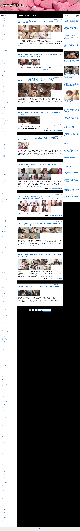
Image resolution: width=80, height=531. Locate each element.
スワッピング (4, 199)
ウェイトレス (4, 482)
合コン (3, 274)
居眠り (3, 291)
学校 (2, 83)
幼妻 (2, 326)
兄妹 (2, 330)
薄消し (3, 161)
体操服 (3, 112)
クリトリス (4, 365)
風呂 (2, 196)
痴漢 (2, 175)
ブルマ (3, 113)
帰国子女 (3, 34)
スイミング (4, 129)
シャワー (3, 317)
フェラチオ (4, 226)
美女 (2, 491)
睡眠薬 (3, 290)
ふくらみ (3, 471)
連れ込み (3, 395)
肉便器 (3, 217)
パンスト (3, 428)
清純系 (3, 61)
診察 (2, 522)
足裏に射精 (4, 247)
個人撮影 (3, 18)
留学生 (3, 301)
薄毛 (2, 67)
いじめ (3, 213)
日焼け (3, 240)
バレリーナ (4, 128)
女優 (2, 194)
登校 (2, 99)
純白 (2, 261)
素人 (2, 299)
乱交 (2, 425)
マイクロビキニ (5, 120)
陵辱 (2, 255)
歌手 (2, 483)
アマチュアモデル (5, 401)
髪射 (2, 171)
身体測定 (3, 412)
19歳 (3, 26)
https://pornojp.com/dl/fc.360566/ (55, 278)
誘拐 (2, 518)
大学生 (3, 263)
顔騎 (2, 319)
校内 (2, 85)
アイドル (3, 387)
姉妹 (2, 179)
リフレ (3, 303)
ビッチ (3, 362)
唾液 (2, 342)
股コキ (3, 469)
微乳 (2, 295)
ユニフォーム (4, 134)
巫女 (2, 185)
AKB (3, 145)
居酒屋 (3, 434)
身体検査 (3, 136)
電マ (2, 444)
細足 (2, 183)
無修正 (3, 21)
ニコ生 (3, 218)
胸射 (2, 209)
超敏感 (3, 506)
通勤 (2, 431)
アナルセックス (5, 331)
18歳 (3, 25)
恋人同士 (3, 525)
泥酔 (2, 503)
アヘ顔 (3, 515)
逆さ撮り (3, 285)
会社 (2, 479)
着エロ (3, 520)
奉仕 (2, 418)
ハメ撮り (3, 280)
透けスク (3, 328)
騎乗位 (3, 440)
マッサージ (4, 233)
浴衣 (2, 298)
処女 (2, 39)
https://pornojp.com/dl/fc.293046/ (55, 188)
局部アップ (4, 452)
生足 (2, 72)
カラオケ (3, 242)
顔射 (2, 44)
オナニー (3, 41)
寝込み (3, 349)
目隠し (3, 237)
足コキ (3, 229)
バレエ (3, 125)
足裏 (2, 147)
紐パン (3, 429)
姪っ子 (3, 201)
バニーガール (4, 339)
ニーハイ (3, 101)
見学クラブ (4, 510)
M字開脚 (3, 71)
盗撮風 (3, 488)
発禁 (2, 312)
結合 (2, 188)
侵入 (2, 456)
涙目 (2, 177)
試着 (2, 498)
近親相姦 (3, 474)
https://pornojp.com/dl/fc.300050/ (55, 156)
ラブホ (3, 344)
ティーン (3, 80)
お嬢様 (3, 461)
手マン (3, 485)
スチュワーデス (5, 180)
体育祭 (3, 90)
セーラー (3, 421)
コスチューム (4, 268)
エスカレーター (5, 384)
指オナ (3, 358)
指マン (3, 69)
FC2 (2, 58)
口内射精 (3, 399)
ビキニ (3, 172)
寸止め (3, 182)
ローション (4, 158)
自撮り (3, 59)
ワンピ (3, 142)
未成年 (3, 64)
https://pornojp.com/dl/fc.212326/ (55, 130)
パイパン (3, 66)
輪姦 (2, 304)
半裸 (2, 499)
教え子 (3, 36)
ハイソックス (4, 104)
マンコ (3, 323)
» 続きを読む (45, 69)
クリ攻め (3, 63)
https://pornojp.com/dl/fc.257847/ (55, 247)
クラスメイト (4, 78)
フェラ (3, 347)
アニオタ (3, 423)
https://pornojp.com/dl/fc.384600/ (55, 104)
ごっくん (3, 453)
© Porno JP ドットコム (40, 528)
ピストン (3, 244)
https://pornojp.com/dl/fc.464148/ (55, 215)
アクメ (3, 403)
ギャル (3, 334)
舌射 (2, 296)
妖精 (2, 439)
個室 (2, 245)
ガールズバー (4, 155)
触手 (2, 250)
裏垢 (2, 37)
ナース (3, 288)
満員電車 (3, 514)
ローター (3, 512)
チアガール (4, 123)
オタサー (3, 293)
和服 (2, 234)
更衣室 (3, 88)
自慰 (2, 210)
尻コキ (3, 239)
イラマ (3, 212)
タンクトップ (4, 258)
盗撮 (2, 53)
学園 (2, 82)
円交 (2, 360)
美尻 (2, 283)
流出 (2, 236)
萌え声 (3, 153)
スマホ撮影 (4, 221)
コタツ (3, 266)
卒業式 (3, 390)
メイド (3, 350)
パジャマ (3, 346)
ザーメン (3, 325)
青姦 (2, 164)
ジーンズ (3, 150)
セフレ (3, 437)
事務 (2, 248)
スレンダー (4, 133)
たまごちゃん (4, 17)
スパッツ (3, 156)
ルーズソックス (5, 102)
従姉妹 (3, 264)
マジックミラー (5, 414)
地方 (2, 139)
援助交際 (3, 20)
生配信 (3, 56)
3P (2, 407)
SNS (3, 190)
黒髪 (2, 376)
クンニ (3, 207)
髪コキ (3, 225)
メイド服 (3, 477)
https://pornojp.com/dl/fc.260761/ (55, 71)
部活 (2, 96)
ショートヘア (4, 279)
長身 (2, 504)
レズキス (3, 166)
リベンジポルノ (5, 50)
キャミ (3, 314)
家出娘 (3, 47)
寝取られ (3, 404)
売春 (2, 52)
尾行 (2, 167)
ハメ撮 (3, 45)
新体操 (3, 121)
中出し (3, 42)
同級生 (3, 77)
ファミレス (4, 220)
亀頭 (2, 501)
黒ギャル (3, 223)
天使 (2, 507)
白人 (2, 205)
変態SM (3, 480)
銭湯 (2, 55)
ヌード (3, 460)
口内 (2, 373)
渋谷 (2, 260)
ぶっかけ (3, 509)
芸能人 (3, 391)
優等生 (3, 388)
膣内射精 (3, 272)
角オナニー (4, 309)
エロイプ (3, 495)
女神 (2, 455)
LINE (3, 385)
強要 (2, 252)
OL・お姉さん (5, 231)
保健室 (3, 86)
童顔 (2, 467)
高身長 (3, 463)
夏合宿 (3, 98)
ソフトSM (4, 366)
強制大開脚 (4, 517)
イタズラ (3, 49)
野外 (2, 382)
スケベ (3, 380)
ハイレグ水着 (4, 315)
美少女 (3, 29)
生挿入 (3, 287)
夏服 (2, 110)
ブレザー (3, 107)
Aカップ (3, 368)
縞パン (3, 322)
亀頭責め (3, 341)
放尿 (2, 271)
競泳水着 (3, 118)
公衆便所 (3, 311)
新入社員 (3, 406)
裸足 (2, 458)
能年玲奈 (3, 490)
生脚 (2, 363)
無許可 (3, 445)
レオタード (4, 126)
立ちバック (4, 338)
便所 (2, 466)
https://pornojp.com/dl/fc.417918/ (55, 304)
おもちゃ (3, 187)
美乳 (2, 487)
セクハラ (3, 336)
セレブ (3, 450)
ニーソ (3, 370)
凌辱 (2, 409)
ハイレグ (3, 137)
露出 (2, 74)
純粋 (2, 193)
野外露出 (3, 377)
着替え (3, 354)
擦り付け (3, 148)
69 (2, 436)
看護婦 (3, 352)
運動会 (3, 94)
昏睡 (2, 464)
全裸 (2, 475)
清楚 (2, 28)
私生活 (3, 204)
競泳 (2, 215)
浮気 (2, 415)
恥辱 (2, 197)
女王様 (3, 357)
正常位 (3, 228)
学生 (2, 31)
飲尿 (2, 169)
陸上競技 (3, 131)
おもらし (3, 433)
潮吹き (3, 141)
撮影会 (3, 523)
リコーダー (4, 307)
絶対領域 (3, 105)
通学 (2, 472)
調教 (2, 163)
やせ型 (3, 398)
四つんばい (4, 174)
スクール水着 (4, 117)
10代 (3, 23)
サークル (3, 282)
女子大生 (3, 33)
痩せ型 (3, 191)
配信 (2, 269)
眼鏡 (2, 496)
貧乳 (2, 159)
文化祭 (3, 420)
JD (2, 75)
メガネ (3, 410)
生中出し (3, 393)
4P (2, 379)
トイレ (3, 374)
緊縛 (2, 276)
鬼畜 (2, 277)
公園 (2, 447)
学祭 (2, 93)
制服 (2, 109)
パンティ (3, 493)
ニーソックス (4, 417)
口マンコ (3, 333)
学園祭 (3, 91)
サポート (3, 202)
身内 (2, 306)
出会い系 (3, 253)
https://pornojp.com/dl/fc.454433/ (55, 47)
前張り (3, 320)
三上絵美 (3, 442)
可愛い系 (3, 144)
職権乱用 (3, 396)
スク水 (3, 115)
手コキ (3, 426)
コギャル (3, 256)
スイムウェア (4, 151)
